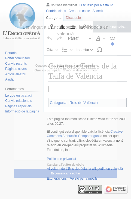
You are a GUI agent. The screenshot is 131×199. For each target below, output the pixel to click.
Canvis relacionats (18, 101)
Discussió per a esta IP (96, 5)
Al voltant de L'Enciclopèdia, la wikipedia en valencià (85, 176)
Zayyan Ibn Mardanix (72, 98)
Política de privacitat (61, 166)
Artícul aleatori (15, 74)
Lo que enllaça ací (18, 95)
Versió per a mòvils (84, 186)
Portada (11, 53)
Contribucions (56, 11)
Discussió (73, 18)
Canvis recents (16, 64)
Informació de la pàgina (22, 111)
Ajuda (9, 79)
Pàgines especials (18, 106)
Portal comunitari (17, 58)
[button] (49, 22)
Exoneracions (57, 186)
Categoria (53, 18)
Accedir (98, 11)
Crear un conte (79, 11)
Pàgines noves (16, 69)
